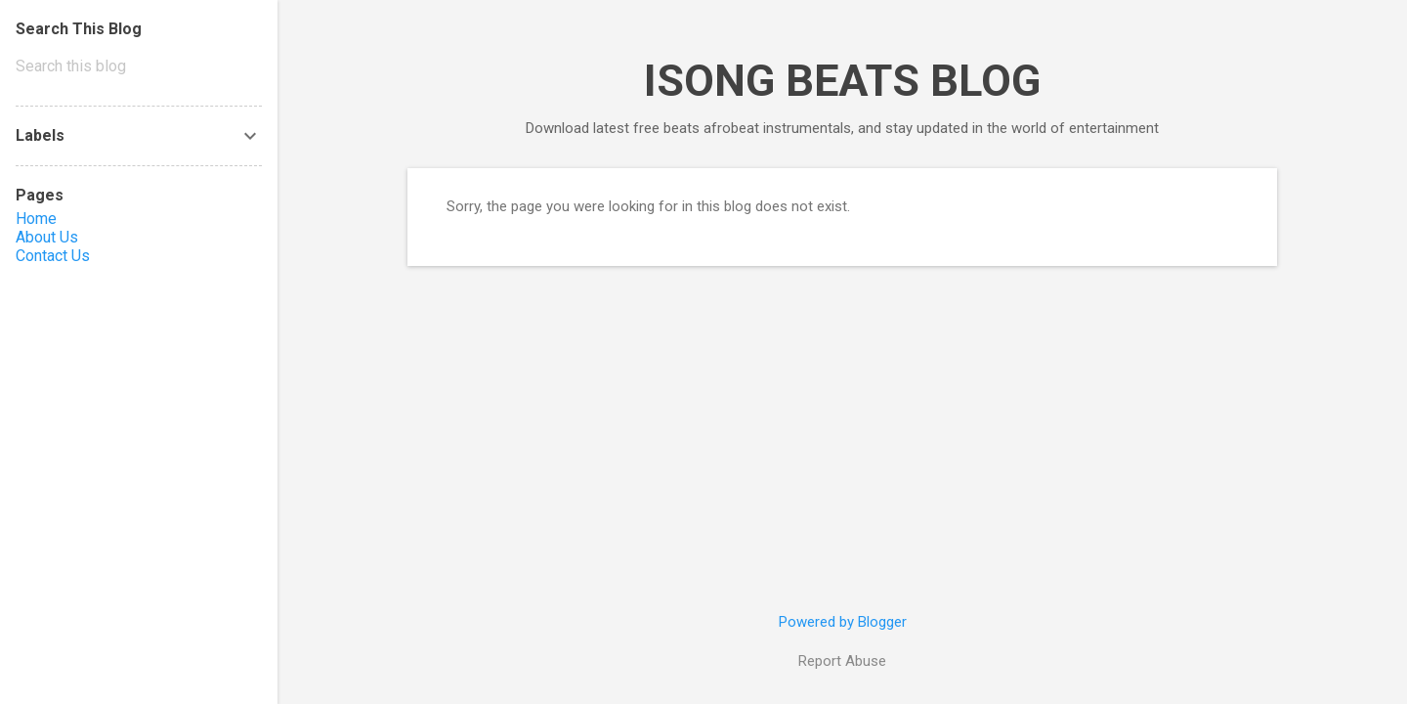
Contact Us (53, 255)
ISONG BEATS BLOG (842, 81)
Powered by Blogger (843, 622)
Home (36, 218)
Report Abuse (842, 661)
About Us (47, 237)
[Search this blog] (139, 66)
